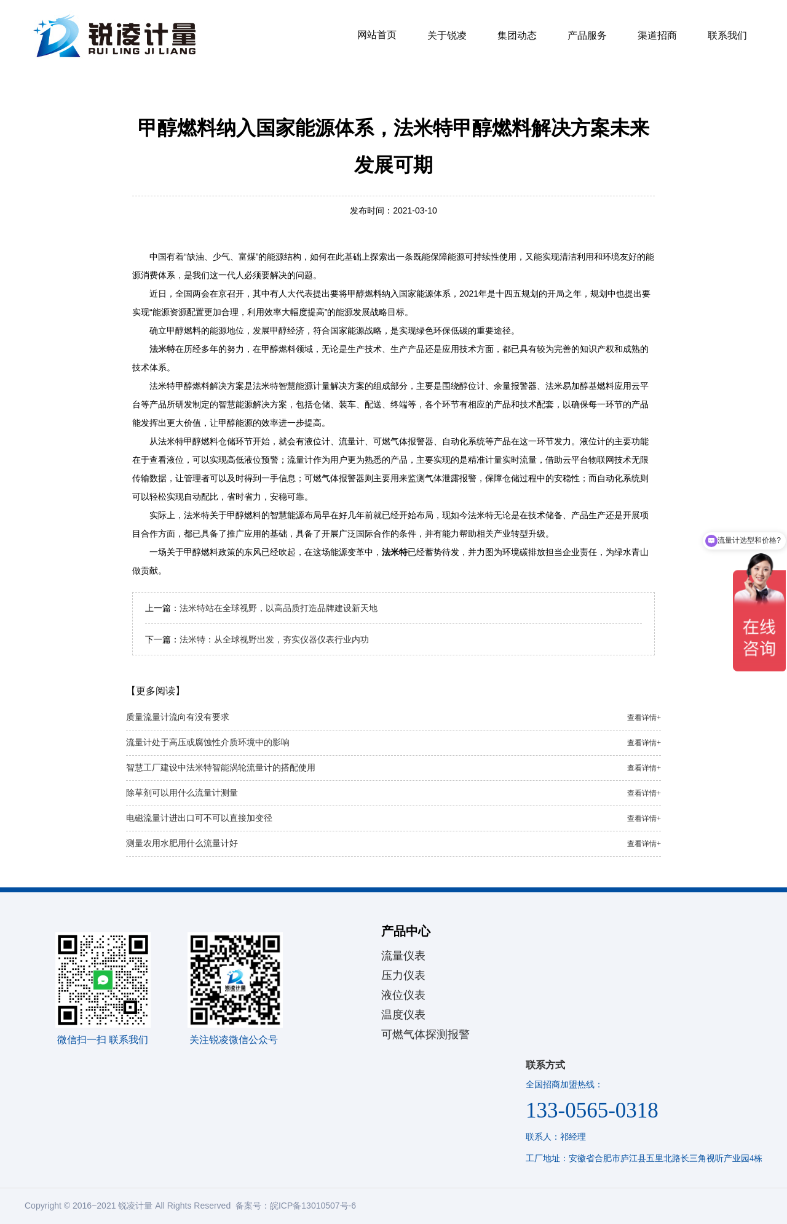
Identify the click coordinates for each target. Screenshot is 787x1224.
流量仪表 (403, 956)
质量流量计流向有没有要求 (393, 717)
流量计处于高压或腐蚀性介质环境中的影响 (393, 742)
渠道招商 (657, 35)
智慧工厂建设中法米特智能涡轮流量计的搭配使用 (393, 768)
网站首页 (377, 35)
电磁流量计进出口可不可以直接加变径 (393, 818)
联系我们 (727, 35)
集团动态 (517, 35)
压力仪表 (403, 975)
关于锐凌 (447, 35)
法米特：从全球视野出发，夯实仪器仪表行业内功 (274, 639)
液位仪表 (403, 995)
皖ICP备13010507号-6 (313, 1205)
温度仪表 (403, 1015)
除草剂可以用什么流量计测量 (393, 793)
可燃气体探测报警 (425, 1034)
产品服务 (587, 35)
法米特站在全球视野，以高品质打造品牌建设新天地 (279, 608)
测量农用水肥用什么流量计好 (393, 843)
